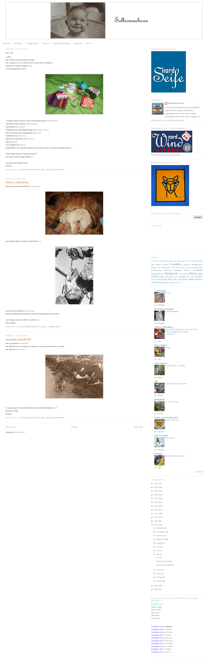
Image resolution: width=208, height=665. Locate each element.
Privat (193, 273)
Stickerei (198, 276)
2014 (156, 510)
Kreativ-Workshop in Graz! (175, 456)
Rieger (29, 311)
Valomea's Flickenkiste (163, 327)
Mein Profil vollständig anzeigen (167, 120)
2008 (156, 589)
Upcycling (162, 279)
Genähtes (175, 264)
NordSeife (18, 43)
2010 (156, 525)
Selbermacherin (176, 103)
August (159, 543)
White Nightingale (172, 311)
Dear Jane (181, 261)
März (158, 573)
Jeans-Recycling (196, 267)
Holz (178, 268)
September (160, 539)
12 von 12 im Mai (171, 402)
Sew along (190, 277)
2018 (156, 495)
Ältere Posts (138, 427)
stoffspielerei (178, 282)
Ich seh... (10, 52)
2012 (156, 517)
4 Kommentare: (54, 327)
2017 (156, 498)
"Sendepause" (35, 186)
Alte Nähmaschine (166, 261)
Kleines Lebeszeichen (16, 182)
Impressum (78, 43)
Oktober (159, 535)
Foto (187, 261)
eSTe (156, 381)
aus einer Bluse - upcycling (175, 366)
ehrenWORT (23, 343)
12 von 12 (155, 261)
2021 (156, 483)
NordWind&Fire (157, 274)
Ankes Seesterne (160, 363)
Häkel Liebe (184, 268)
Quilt (200, 273)
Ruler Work (168, 277)
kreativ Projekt (168, 282)
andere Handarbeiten (180, 279)
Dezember (160, 528)
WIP (169, 279)
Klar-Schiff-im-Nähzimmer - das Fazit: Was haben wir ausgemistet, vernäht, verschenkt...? (181, 331)
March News (169, 438)
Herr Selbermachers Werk (166, 268)
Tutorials (45, 43)
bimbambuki (159, 399)
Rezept (161, 277)
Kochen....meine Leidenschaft (166, 417)
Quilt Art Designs (161, 435)
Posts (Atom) (20, 432)
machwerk (158, 453)
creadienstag (156, 282)
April (158, 570)
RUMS (154, 276)
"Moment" (22, 349)
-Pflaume (43, 130)
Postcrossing (183, 274)
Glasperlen (186, 265)
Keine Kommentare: (56, 170)
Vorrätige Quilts (32, 43)
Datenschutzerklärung (61, 43)
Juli (157, 547)
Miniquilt (177, 270)
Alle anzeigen (199, 472)
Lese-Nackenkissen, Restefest (176, 384)
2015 (156, 506)
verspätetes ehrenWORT (18, 339)
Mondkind (54, 121)
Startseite (6, 43)
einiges (167, 347)
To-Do (89, 43)
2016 (156, 502)
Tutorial (154, 279)
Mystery (187, 270)
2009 (156, 585)
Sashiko (175, 277)
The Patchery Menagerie (164, 309)
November (160, 532)
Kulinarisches (156, 270)
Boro (175, 261)
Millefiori (168, 270)
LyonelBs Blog (160, 291)
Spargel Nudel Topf (172, 420)
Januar (159, 581)
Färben (196, 261)
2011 (156, 521)
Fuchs (191, 261)
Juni (158, 550)
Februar (159, 577)
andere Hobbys (195, 279)
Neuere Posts (10, 427)
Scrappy (182, 276)
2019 (156, 491)
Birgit (15, 142)
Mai (158, 554)
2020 (156, 487)
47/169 (167, 293)
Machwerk (21, 136)
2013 (156, 513)
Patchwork (171, 273)
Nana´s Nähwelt (160, 345)
